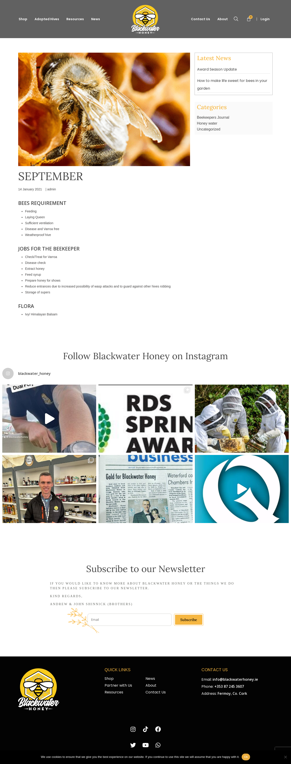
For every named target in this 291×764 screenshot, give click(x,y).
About (222, 19)
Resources (75, 19)
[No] (285, 757)
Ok (246, 757)
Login (265, 19)
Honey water (207, 123)
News (95, 19)
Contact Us (200, 19)
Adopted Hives (47, 19)
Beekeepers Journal (213, 117)
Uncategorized (208, 129)
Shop (23, 19)
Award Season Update (217, 69)
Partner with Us (118, 685)
